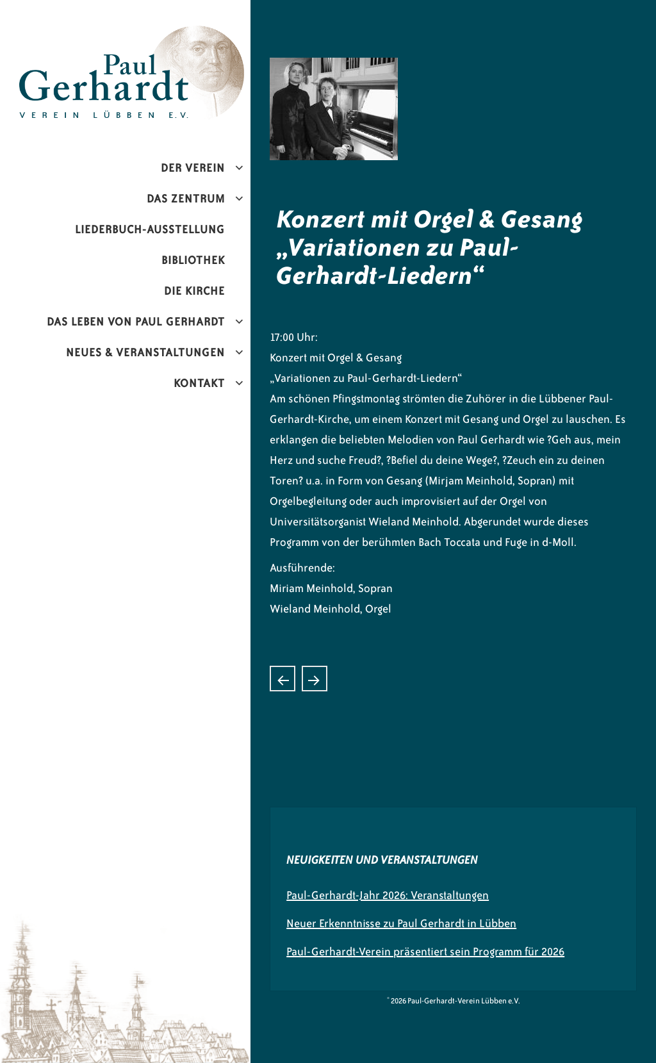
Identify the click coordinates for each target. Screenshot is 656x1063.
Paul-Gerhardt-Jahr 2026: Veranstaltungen (387, 895)
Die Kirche (194, 291)
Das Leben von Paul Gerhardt (136, 322)
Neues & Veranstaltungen (145, 352)
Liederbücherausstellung (314, 678)
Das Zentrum (186, 199)
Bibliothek (193, 260)
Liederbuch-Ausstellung (150, 229)
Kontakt (199, 383)
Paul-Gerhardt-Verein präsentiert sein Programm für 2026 (425, 951)
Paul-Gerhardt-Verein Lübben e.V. (162, 36)
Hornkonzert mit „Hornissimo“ (282, 678)
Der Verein (193, 168)
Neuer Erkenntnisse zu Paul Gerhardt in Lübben (401, 923)
